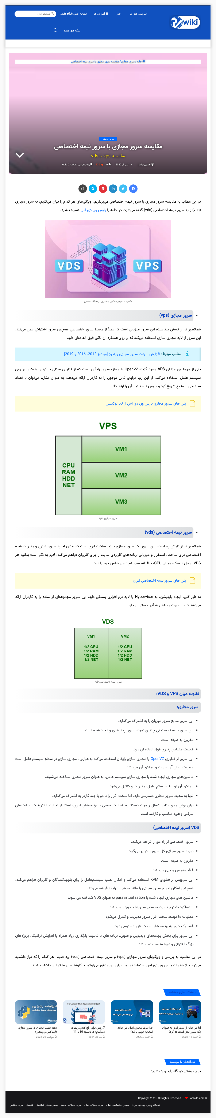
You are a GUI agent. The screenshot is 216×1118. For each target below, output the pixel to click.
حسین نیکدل (144, 165)
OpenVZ (157, 759)
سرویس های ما (138, 14)
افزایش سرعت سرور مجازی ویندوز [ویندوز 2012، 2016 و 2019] (112, 354)
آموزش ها (101, 14)
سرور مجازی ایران (93, 1105)
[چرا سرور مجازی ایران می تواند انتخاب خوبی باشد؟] (132, 1012)
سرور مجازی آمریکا (71, 1105)
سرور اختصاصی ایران (117, 1105)
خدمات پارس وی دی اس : (146, 1105)
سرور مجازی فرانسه (47, 1105)
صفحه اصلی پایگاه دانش (73, 14)
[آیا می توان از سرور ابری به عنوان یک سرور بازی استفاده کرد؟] (180, 1012)
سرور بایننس (16, 1105)
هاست (30, 1105)
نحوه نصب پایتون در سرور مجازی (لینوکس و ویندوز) (37, 1030)
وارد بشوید (158, 1071)
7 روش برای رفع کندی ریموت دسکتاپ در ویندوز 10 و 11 (88, 1030)
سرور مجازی (128, 62)
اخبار (118, 14)
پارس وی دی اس (93, 210)
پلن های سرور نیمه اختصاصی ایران (159, 581)
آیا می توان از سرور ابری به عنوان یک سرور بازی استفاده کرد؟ (181, 1030)
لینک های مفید (72, 31)
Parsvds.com (196, 1098)
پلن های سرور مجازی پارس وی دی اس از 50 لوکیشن (146, 404)
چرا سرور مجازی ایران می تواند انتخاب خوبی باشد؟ (135, 1030)
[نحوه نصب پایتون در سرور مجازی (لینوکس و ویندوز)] (36, 1012)
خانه (141, 62)
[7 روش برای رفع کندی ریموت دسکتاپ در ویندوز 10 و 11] (84, 1012)
